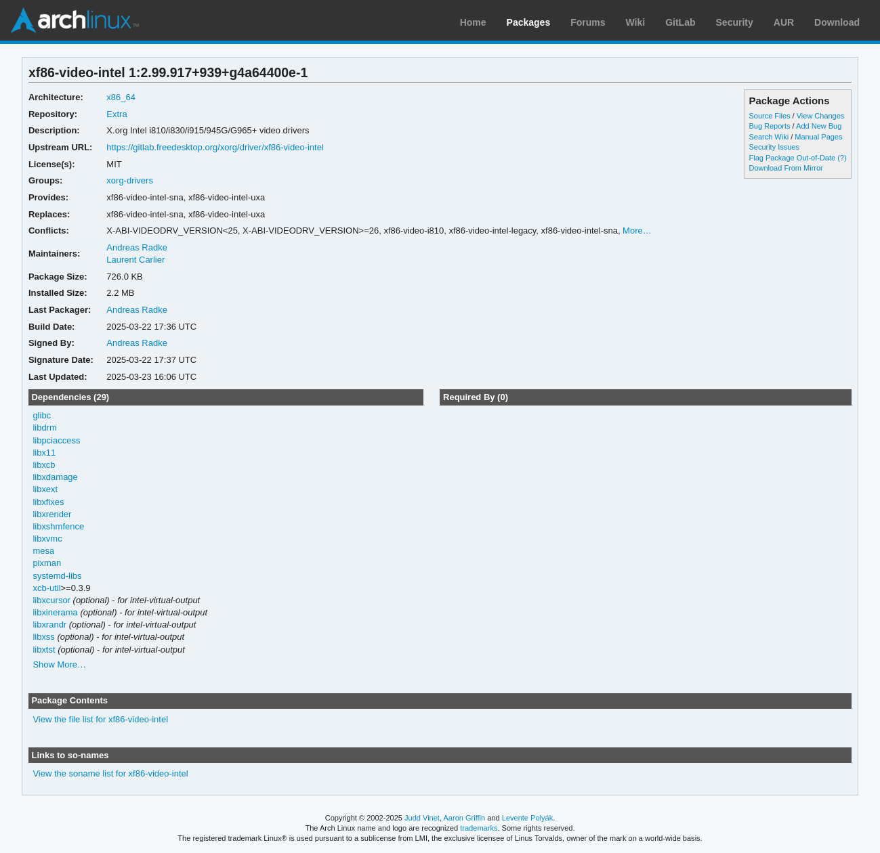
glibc (42, 415)
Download (837, 22)
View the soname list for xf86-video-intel (110, 773)
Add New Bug (818, 126)
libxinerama (55, 612)
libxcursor (51, 600)
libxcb (44, 465)
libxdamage (55, 477)
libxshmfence (58, 526)
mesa (43, 551)
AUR (784, 22)
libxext (45, 489)
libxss (43, 637)
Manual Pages (818, 137)
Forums (587, 22)
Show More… (59, 664)
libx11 (44, 452)
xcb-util (46, 588)
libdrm (44, 427)
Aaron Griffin (464, 818)
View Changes (821, 116)
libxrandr (49, 624)
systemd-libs (57, 576)
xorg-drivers (129, 180)
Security (734, 22)
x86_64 (120, 97)
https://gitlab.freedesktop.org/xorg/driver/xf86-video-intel (214, 147)
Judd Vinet (422, 818)
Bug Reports (769, 126)
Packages (529, 22)
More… (637, 230)
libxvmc (47, 538)
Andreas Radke (136, 247)
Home (473, 22)
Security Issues (774, 147)
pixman (47, 563)
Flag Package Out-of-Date (792, 158)
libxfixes (48, 502)
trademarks (478, 828)
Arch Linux (74, 20)
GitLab (680, 22)
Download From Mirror (785, 168)
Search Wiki (769, 137)
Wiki (636, 22)
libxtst (44, 649)
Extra (116, 114)
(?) (841, 158)
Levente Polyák (527, 818)
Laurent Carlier (135, 260)
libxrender (52, 514)
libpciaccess (56, 440)
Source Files (769, 116)
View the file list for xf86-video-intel (100, 719)
